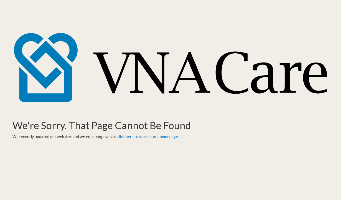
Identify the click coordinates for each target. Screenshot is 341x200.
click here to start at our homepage (147, 136)
